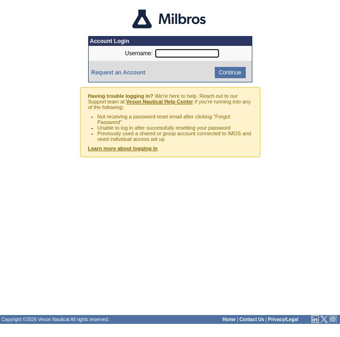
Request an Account (118, 72)
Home (229, 319)
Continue (229, 72)
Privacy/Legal (283, 319)
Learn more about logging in (123, 148)
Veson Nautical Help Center (159, 101)
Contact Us (252, 319)
